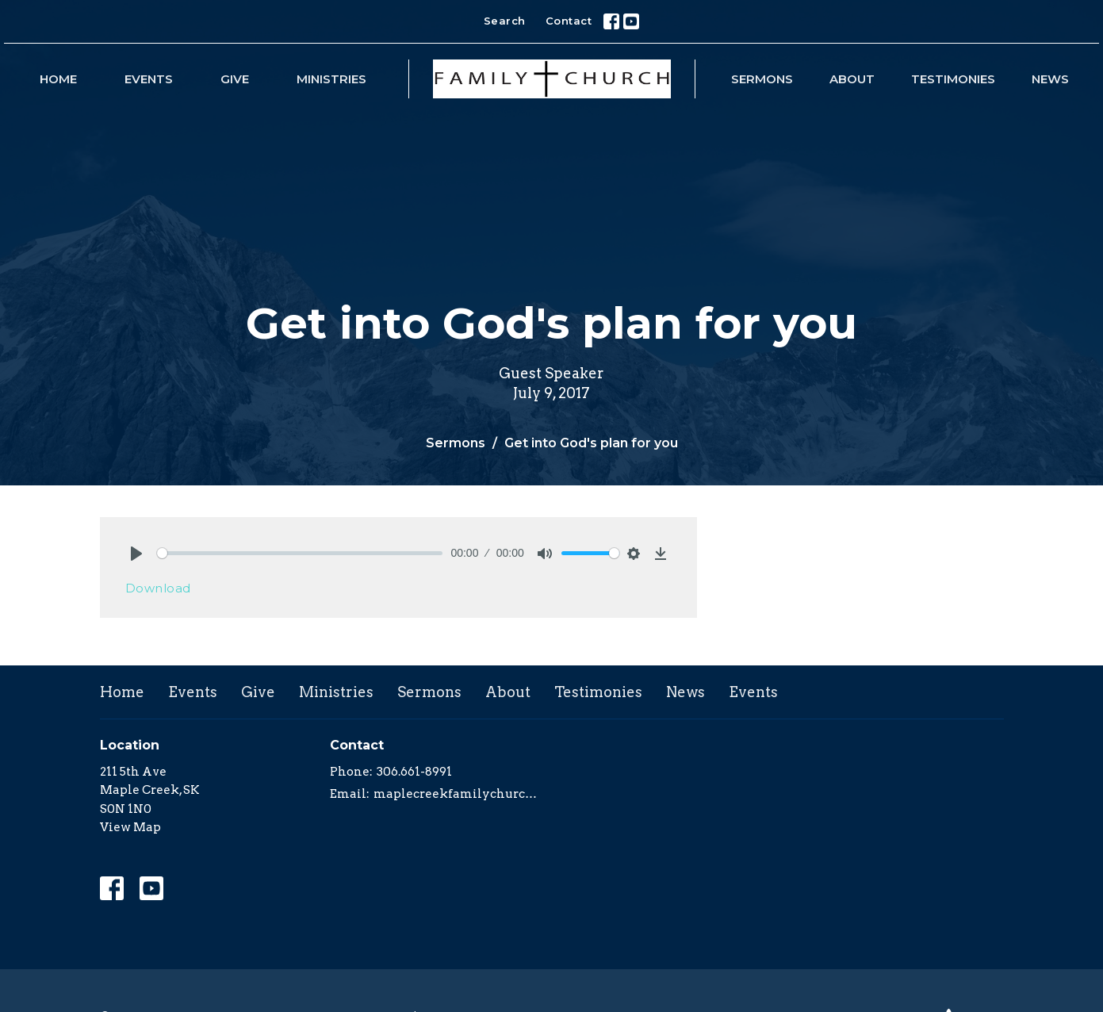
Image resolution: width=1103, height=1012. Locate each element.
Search (505, 20)
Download (158, 588)
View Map (130, 827)
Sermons (762, 78)
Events (148, 78)
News (1050, 78)
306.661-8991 (414, 772)
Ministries (331, 78)
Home (58, 78)
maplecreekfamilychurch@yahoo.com (458, 794)
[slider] (300, 553)
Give (234, 78)
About (852, 78)
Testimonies (953, 78)
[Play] (136, 553)
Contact (569, 20)
